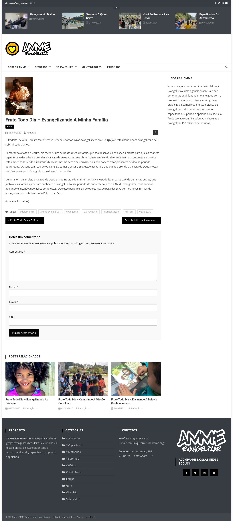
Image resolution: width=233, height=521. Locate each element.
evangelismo (91, 211)
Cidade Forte (73, 472)
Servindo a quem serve (96, 16)
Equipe (70, 479)
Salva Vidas (72, 499)
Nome (13, 287)
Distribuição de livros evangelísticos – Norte (143, 220)
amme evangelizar (50, 211)
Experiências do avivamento (209, 16)
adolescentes (27, 211)
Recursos (41, 67)
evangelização (111, 211)
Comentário (17, 251)
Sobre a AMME (17, 67)
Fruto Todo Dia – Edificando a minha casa (27, 220)
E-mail (13, 302)
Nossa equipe (64, 67)
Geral (10, 126)
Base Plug (90, 517)
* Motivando (73, 452)
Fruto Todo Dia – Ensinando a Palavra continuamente (134, 401)
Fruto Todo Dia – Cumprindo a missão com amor (81, 401)
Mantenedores (91, 67)
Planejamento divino (42, 14)
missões (129, 211)
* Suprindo (72, 458)
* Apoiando (73, 438)
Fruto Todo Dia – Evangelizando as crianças (26, 401)
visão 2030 (145, 211)
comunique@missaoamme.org (145, 443)
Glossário (71, 492)
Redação (31, 132)
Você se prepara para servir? (156, 16)
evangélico (72, 211)
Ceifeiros (71, 465)
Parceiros (113, 67)
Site (11, 317)
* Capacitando (74, 445)
